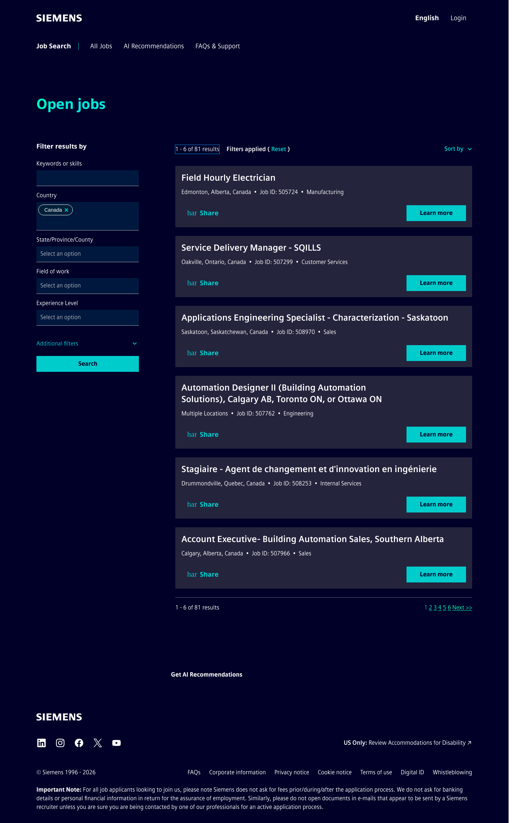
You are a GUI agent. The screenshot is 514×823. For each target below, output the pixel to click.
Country (46, 195)
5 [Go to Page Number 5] (444, 607)
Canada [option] (57, 210)
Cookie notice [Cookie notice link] (335, 772)
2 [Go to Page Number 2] (430, 607)
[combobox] (87, 178)
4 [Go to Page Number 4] (439, 607)
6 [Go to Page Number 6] (449, 607)
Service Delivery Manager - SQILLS (251, 247)
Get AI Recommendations (206, 674)
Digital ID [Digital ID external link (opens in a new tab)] (412, 772)
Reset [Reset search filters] (278, 149)
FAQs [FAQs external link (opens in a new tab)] (194, 772)
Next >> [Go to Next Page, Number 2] (462, 607)
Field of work (52, 271)
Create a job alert (318, 674)
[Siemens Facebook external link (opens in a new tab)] (79, 743)
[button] (427, 18)
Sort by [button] (454, 148)
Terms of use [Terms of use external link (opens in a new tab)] (376, 772)
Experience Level (57, 303)
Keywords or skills (59, 163)
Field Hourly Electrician (228, 177)
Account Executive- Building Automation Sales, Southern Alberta (312, 539)
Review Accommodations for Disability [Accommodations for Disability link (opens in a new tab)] (417, 742)
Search (87, 363)
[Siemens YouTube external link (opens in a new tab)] (116, 743)
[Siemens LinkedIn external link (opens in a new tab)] (41, 743)
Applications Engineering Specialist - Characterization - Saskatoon (314, 317)
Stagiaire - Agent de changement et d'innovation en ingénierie (309, 469)
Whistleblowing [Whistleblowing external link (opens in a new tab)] (452, 772)
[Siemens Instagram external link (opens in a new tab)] (60, 743)
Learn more (436, 213)
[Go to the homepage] (59, 18)
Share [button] (203, 213)
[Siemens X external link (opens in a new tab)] (98, 743)
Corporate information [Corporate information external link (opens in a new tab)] (237, 772)
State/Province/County (64, 239)
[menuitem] (459, 18)
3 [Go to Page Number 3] (435, 607)
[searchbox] (82, 222)
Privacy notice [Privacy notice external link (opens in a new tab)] (291, 772)
